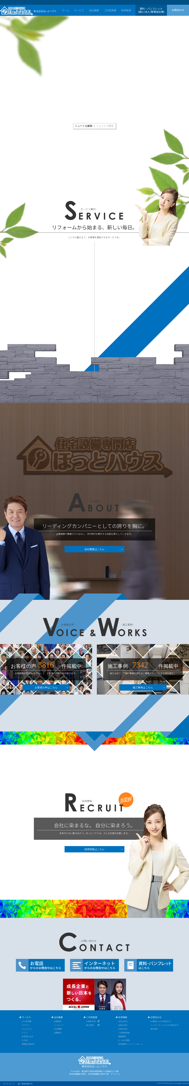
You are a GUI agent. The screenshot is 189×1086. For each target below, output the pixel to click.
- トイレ (24, 1032)
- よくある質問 (123, 1040)
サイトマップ (8, 1083)
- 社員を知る (122, 1025)
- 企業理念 (57, 1021)
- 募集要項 (121, 1036)
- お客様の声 (90, 1021)
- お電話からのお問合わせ (160, 1021)
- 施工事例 (89, 1025)
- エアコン (25, 1025)
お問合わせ (178, 10)
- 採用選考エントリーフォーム (130, 1044)
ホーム (65, 10)
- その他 (24, 1040)
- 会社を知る (122, 1021)
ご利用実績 (110, 10)
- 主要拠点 (57, 1032)
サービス (79, 10)
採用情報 (126, 10)
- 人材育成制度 (123, 1032)
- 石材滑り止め (27, 1036)
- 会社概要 (57, 1028)
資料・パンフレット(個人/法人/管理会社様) (151, 10)
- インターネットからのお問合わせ (162, 1025)
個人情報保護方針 (25, 1083)
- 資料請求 (153, 1028)
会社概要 (94, 10)
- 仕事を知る (122, 1028)
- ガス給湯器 (26, 1021)
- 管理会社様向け (28, 1044)
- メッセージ (58, 1025)
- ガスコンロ (26, 1028)
